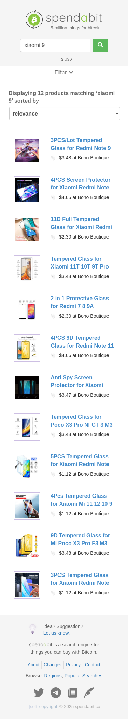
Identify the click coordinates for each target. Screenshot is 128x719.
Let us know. (56, 633)
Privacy (73, 664)
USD (66, 59)
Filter (64, 72)
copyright (43, 706)
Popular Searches (83, 675)
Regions (53, 675)
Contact (92, 664)
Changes (52, 664)
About (33, 664)
